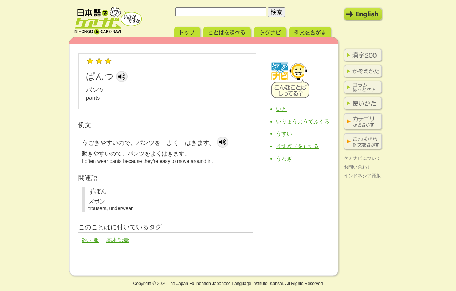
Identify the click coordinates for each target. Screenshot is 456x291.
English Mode (363, 14)
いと (281, 109)
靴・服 (90, 240)
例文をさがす (311, 31)
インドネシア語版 (362, 175)
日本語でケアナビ (108, 20)
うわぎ (284, 158)
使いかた (361, 103)
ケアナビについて (362, 158)
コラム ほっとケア (361, 87)
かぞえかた (361, 71)
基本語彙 (117, 240)
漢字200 (361, 55)
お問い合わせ (358, 167)
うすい (284, 134)
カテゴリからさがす (361, 121)
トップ (187, 31)
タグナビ (271, 31)
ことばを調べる (227, 31)
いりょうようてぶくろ (303, 121)
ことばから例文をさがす (361, 141)
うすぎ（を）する (297, 146)
